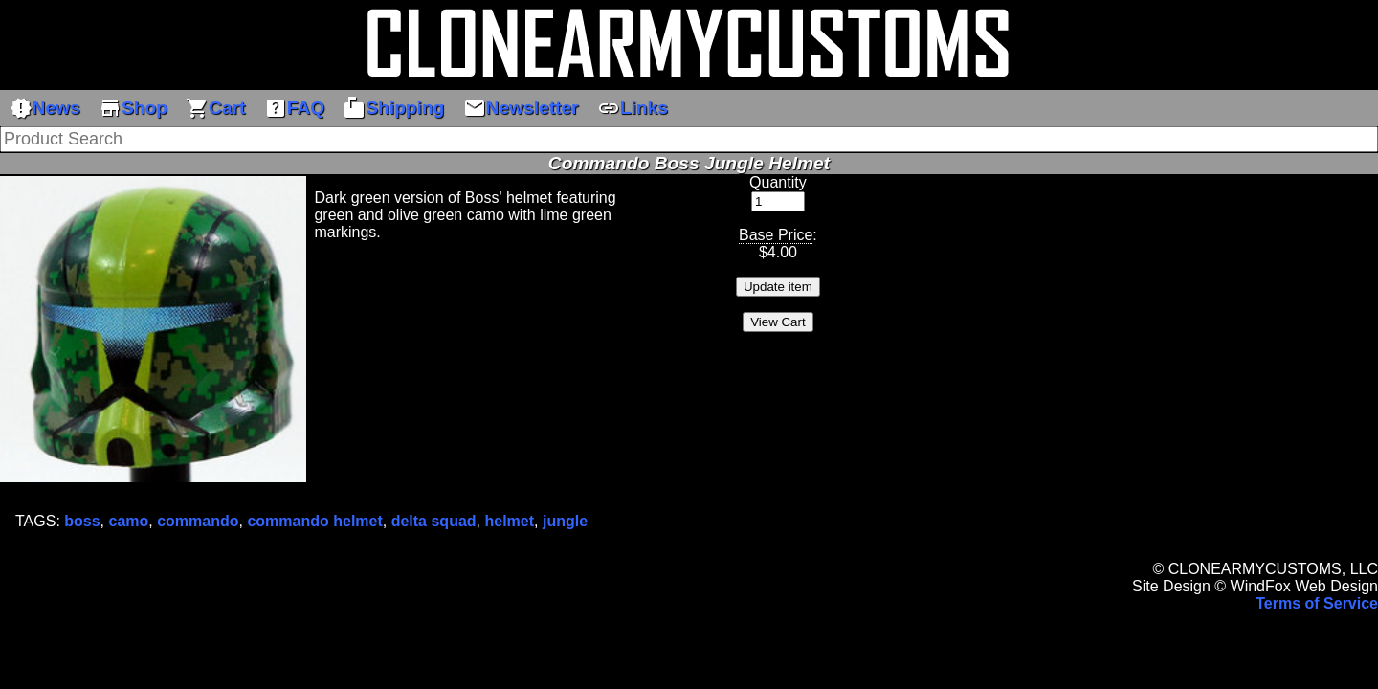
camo (129, 521)
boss (82, 521)
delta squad (434, 521)
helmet (509, 521)
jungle (565, 521)
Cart (215, 108)
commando (197, 521)
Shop (133, 108)
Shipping (393, 108)
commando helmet (314, 521)
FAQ (294, 108)
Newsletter (521, 108)
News (45, 108)
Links (632, 108)
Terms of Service (1317, 603)
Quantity (778, 182)
